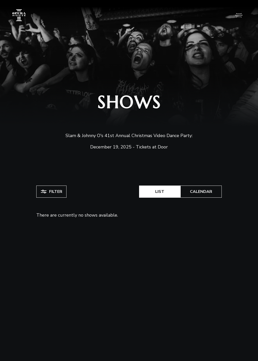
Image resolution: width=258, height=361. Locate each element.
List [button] (159, 191)
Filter (51, 192)
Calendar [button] (201, 191)
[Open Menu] (239, 15)
